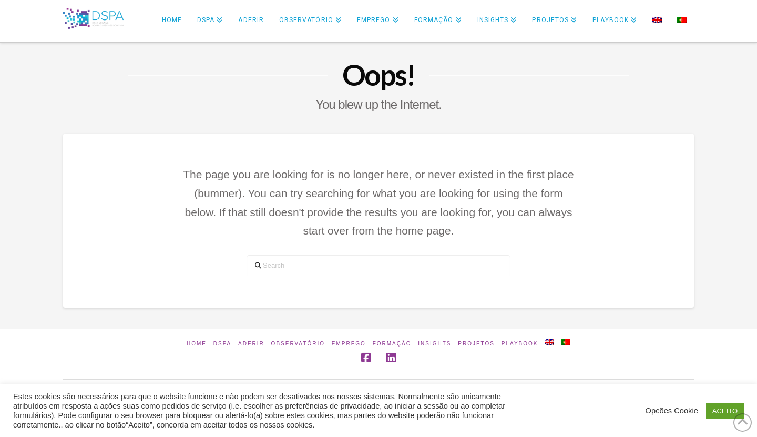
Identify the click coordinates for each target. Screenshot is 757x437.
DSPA (222, 344)
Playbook (520, 344)
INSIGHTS (434, 344)
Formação (392, 344)
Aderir (251, 344)
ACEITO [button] (725, 411)
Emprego (349, 344)
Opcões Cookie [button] (672, 410)
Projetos (476, 344)
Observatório (298, 344)
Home (197, 344)
